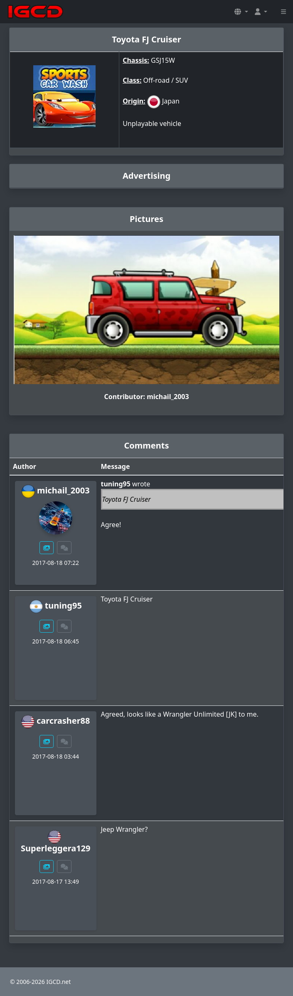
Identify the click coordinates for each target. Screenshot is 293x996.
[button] (241, 11)
